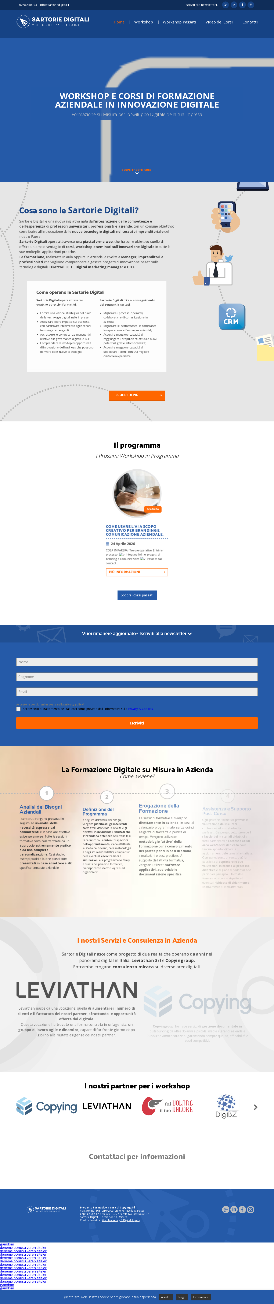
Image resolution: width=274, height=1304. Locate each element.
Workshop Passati (179, 22)
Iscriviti (137, 723)
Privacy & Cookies (140, 709)
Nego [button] (182, 1297)
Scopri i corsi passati (137, 595)
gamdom (7, 1244)
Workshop (143, 22)
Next (255, 1106)
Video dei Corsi (219, 22)
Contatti (250, 22)
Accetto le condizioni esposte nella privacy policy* (50, 705)
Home (119, 22)
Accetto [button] (165, 1297)
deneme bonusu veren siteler (23, 1247)
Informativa (200, 1297)
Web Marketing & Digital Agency (121, 1220)
